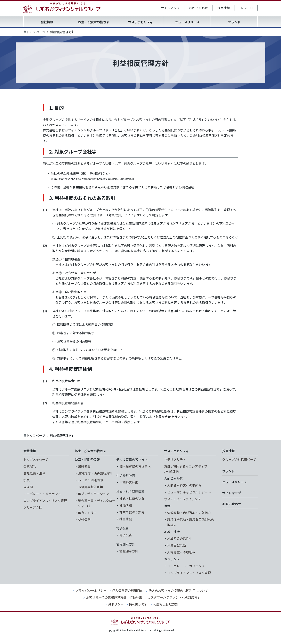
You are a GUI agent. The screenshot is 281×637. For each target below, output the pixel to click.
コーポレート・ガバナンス (42, 493)
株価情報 (125, 505)
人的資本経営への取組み (184, 485)
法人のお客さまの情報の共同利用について (178, 590)
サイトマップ (170, 7)
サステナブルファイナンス (182, 499)
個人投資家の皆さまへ (135, 466)
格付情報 (84, 519)
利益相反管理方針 (165, 604)
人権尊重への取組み (181, 552)
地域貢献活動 (176, 545)
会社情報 (47, 22)
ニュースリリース (187, 22)
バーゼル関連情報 (90, 480)
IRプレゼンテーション (93, 493)
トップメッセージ (35, 459)
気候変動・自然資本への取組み (189, 512)
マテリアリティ (175, 459)
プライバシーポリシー (91, 590)
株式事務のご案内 (131, 512)
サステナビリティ (140, 22)
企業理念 (29, 466)
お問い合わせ (198, 7)
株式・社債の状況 (131, 498)
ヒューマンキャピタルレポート (189, 492)
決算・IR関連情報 (87, 459)
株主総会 (125, 519)
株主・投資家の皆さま (93, 22)
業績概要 (84, 466)
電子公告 (125, 535)
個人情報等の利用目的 (127, 590)
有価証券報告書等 (90, 486)
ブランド (234, 22)
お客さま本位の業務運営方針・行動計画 (114, 597)
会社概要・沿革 (34, 473)
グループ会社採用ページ (239, 459)
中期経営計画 (128, 482)
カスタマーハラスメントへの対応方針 (174, 597)
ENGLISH (246, 7)
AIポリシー (116, 604)
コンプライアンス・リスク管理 (45, 500)
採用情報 (223, 7)
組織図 (28, 486)
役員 (26, 480)
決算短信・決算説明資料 (95, 473)
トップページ (36, 32)
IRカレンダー (87, 512)
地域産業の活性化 (179, 538)
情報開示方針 (128, 551)
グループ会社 (32, 507)
